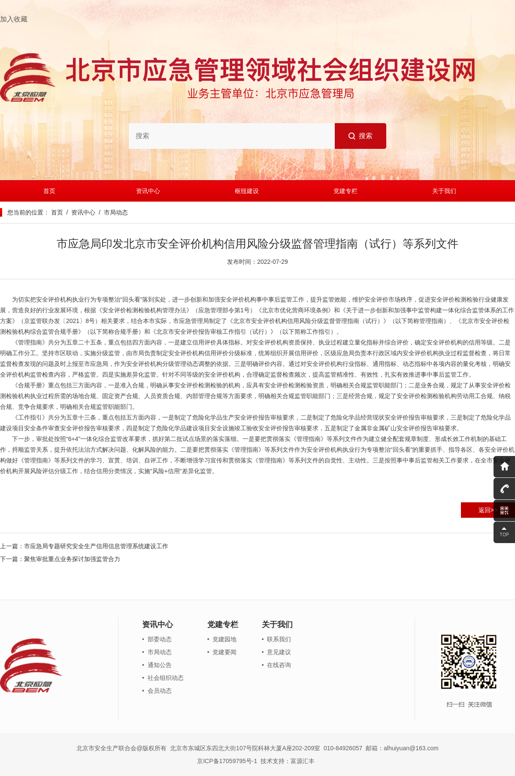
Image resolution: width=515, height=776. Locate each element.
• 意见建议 (276, 652)
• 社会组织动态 (163, 677)
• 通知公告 (157, 664)
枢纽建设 (247, 190)
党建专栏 (345, 190)
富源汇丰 (303, 761)
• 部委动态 (157, 639)
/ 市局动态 (111, 212)
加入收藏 (13, 19)
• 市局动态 (157, 652)
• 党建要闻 (222, 652)
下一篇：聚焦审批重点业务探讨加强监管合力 (60, 559)
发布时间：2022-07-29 (257, 261)
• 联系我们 (276, 639)
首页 (49, 190)
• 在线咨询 (276, 664)
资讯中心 (148, 190)
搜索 (360, 136)
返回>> (488, 510)
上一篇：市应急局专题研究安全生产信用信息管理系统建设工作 (84, 546)
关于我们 (444, 190)
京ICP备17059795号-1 (227, 761)
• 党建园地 (222, 639)
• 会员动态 (157, 690)
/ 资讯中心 (79, 212)
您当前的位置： (28, 212)
